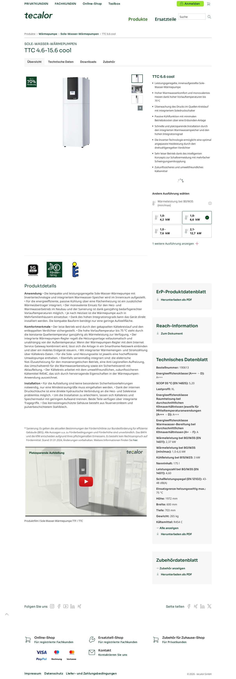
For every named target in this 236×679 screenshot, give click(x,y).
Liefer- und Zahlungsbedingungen (91, 673)
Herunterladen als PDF (176, 299)
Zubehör (109, 62)
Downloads (88, 62)
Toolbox (114, 3)
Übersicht (34, 62)
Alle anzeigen (169, 528)
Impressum (32, 673)
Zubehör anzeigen (172, 568)
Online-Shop (92, 3)
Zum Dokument (172, 333)
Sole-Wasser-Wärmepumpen (50, 44)
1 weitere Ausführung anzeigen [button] (173, 243)
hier (135, 440)
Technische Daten (61, 62)
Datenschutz (53, 673)
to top (7, 614)
